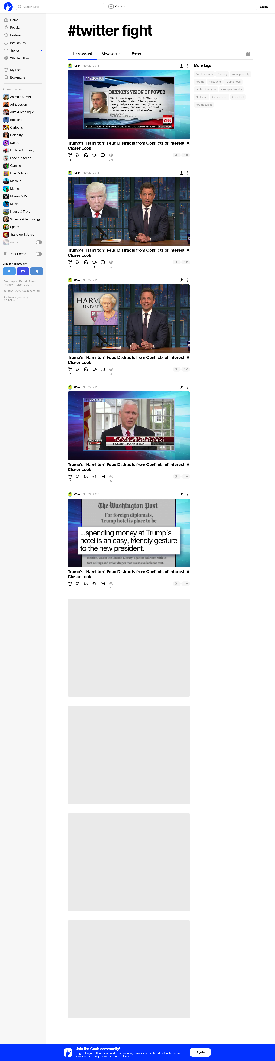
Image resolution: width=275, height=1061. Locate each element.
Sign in (200, 1052)
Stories (23, 50)
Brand (23, 281)
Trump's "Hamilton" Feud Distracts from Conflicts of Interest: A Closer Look (128, 146)
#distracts (215, 82)
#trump (200, 82)
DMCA (27, 284)
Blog (6, 281)
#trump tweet (204, 105)
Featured (13, 35)
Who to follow (16, 58)
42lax (77, 65)
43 (185, 155)
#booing (222, 74)
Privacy (8, 284)
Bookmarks (15, 77)
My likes (12, 70)
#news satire (219, 97)
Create (116, 6)
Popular (12, 27)
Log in (264, 7)
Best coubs (15, 43)
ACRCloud (10, 300)
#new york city (240, 74)
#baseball (238, 97)
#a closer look (204, 74)
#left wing (201, 97)
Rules (18, 284)
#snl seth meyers (206, 89)
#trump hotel (233, 82)
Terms (32, 281)
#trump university (231, 89)
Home (11, 20)
